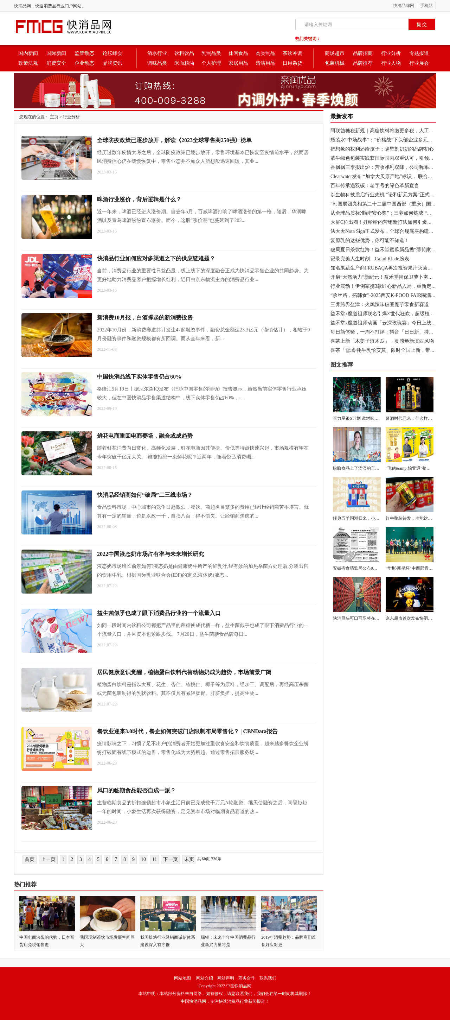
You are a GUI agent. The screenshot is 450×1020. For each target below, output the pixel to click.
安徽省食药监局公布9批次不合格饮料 (368, 568)
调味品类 (157, 63)
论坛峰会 (112, 53)
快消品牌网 (403, 5)
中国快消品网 (238, 985)
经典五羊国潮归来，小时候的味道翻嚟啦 (371, 518)
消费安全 (56, 63)
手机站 (426, 5)
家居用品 (238, 63)
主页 (54, 116)
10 (143, 859)
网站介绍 (204, 978)
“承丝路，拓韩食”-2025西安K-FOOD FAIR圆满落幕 (385, 295)
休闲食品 (238, 53)
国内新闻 (28, 53)
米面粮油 (184, 63)
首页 (29, 859)
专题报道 (419, 53)
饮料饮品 (184, 53)
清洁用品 (265, 63)
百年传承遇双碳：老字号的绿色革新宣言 (374, 185)
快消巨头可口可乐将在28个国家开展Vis (369, 618)
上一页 (48, 859)
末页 (189, 859)
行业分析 (391, 53)
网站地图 (182, 978)
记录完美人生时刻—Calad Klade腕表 (369, 258)
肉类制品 (265, 53)
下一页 (170, 859)
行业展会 (419, 63)
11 (154, 859)
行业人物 (391, 63)
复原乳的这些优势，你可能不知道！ (369, 240)
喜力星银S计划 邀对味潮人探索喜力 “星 (370, 418)
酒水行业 (157, 53)
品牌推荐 (363, 63)
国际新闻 (56, 53)
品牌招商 (363, 53)
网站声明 (225, 978)
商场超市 (335, 53)
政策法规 (28, 63)
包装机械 (335, 63)
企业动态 (84, 63)
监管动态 (84, 53)
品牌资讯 (112, 63)
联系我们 (267, 978)
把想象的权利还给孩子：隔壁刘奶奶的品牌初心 (382, 149)
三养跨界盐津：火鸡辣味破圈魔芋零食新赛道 (379, 304)
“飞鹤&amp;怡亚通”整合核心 (412, 468)
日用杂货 (292, 63)
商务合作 (246, 978)
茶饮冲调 (292, 53)
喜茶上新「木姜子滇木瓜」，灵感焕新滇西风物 (382, 341)
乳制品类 (211, 53)
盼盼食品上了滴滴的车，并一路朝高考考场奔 (375, 468)
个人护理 (211, 63)
